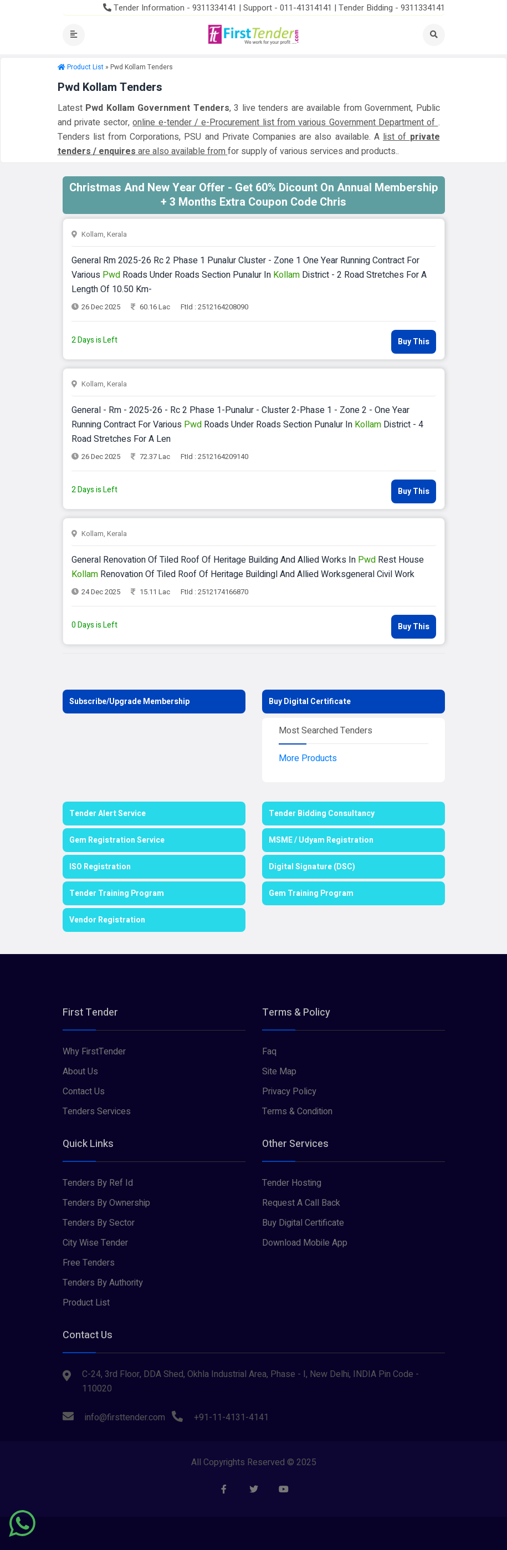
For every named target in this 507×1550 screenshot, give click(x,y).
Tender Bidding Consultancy (322, 813)
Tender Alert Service (107, 813)
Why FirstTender (94, 1051)
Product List (85, 67)
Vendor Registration (107, 920)
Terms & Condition (297, 1111)
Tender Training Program (116, 893)
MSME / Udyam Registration (321, 840)
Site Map (279, 1071)
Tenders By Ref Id (98, 1183)
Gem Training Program (311, 893)
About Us (80, 1071)
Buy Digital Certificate (310, 701)
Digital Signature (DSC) (312, 867)
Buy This (413, 342)
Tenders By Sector (99, 1223)
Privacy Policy (289, 1091)
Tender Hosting (291, 1183)
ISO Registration (100, 867)
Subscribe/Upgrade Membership (129, 701)
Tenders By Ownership (106, 1203)
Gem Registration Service (117, 840)
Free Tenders (89, 1262)
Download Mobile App (304, 1243)
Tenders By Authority (103, 1282)
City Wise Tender (95, 1243)
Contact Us (84, 1091)
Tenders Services (97, 1111)
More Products (308, 758)
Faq (269, 1051)
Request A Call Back (301, 1203)
